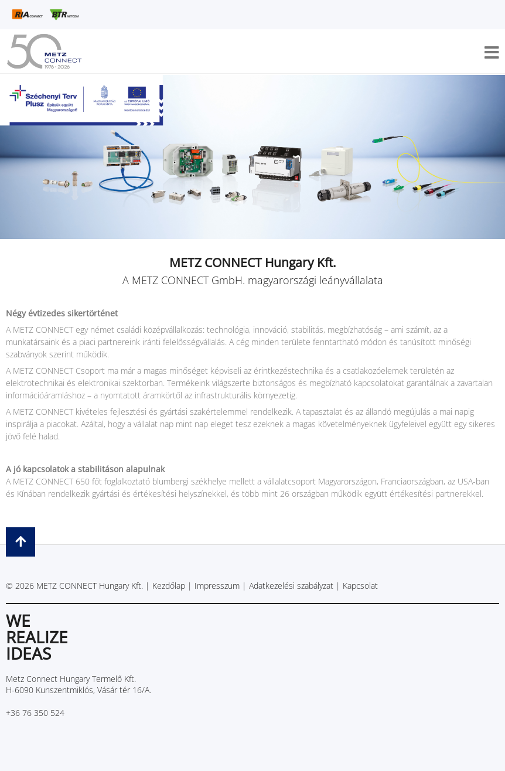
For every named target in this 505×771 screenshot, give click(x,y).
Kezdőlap (168, 585)
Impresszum (217, 585)
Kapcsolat (360, 585)
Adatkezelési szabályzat (291, 585)
